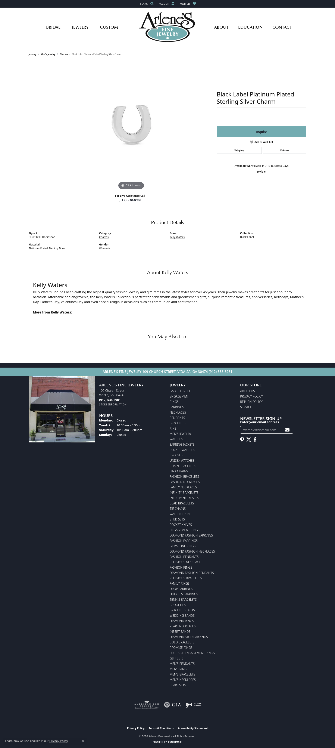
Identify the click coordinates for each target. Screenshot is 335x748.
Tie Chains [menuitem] (178, 509)
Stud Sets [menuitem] (177, 519)
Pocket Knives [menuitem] (181, 525)
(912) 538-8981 (130, 200)
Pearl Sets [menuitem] (178, 685)
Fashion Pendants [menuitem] (184, 557)
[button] (146, 3)
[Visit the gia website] (172, 704)
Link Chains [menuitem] (179, 471)
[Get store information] (113, 404)
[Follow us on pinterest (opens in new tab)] (242, 439)
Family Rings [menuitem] (180, 583)
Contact (282, 27)
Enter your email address (259, 422)
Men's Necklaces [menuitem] (183, 680)
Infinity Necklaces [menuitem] (184, 498)
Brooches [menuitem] (178, 605)
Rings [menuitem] (174, 402)
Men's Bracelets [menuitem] (182, 674)
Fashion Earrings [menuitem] (184, 541)
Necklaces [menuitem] (178, 412)
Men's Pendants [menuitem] (182, 664)
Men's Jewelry (48, 54)
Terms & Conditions (161, 728)
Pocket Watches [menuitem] (182, 450)
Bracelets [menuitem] (177, 423)
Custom (109, 27)
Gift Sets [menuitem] (177, 658)
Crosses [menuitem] (176, 455)
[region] (131, 126)
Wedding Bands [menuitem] (182, 615)
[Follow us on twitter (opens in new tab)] (248, 439)
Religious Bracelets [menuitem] (186, 578)
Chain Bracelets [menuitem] (182, 466)
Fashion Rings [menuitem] (181, 567)
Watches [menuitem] (176, 439)
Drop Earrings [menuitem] (181, 589)
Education (250, 27)
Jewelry (80, 27)
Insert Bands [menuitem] (180, 632)
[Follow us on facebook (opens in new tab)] (255, 439)
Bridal (53, 27)
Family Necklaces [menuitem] (183, 487)
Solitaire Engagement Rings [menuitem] (192, 653)
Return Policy (251, 402)
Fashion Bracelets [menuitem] (184, 477)
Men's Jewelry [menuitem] (180, 434)
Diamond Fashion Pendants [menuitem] (192, 573)
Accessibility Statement (193, 728)
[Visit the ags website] (147, 704)
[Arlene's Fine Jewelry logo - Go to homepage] (167, 27)
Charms (64, 54)
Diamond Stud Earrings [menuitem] (189, 637)
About (221, 27)
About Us (247, 391)
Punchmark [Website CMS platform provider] (175, 742)
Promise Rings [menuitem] (181, 648)
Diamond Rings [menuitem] (182, 621)
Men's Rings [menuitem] (179, 669)
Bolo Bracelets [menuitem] (182, 642)
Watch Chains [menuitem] (180, 514)
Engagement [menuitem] (180, 396)
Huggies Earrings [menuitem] (184, 594)
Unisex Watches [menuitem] (182, 460)
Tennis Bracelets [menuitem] (183, 599)
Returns (284, 150)
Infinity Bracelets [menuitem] (184, 493)
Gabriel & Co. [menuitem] (180, 391)
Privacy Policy (251, 396)
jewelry (33, 54)
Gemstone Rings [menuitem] (182, 546)
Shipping (239, 150)
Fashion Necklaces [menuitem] (185, 482)
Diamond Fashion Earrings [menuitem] (191, 535)
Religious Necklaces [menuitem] (186, 562)
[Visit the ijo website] (193, 704)
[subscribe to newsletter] (287, 430)
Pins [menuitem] (173, 428)
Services (246, 407)
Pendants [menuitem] (177, 418)
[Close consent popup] (83, 741)
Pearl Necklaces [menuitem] (183, 626)
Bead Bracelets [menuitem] (182, 503)
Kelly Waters (177, 237)
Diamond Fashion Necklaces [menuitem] (192, 551)
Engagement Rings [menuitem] (185, 530)
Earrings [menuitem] (177, 407)
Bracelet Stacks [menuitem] (182, 610)
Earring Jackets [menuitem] (182, 444)
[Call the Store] (109, 400)
